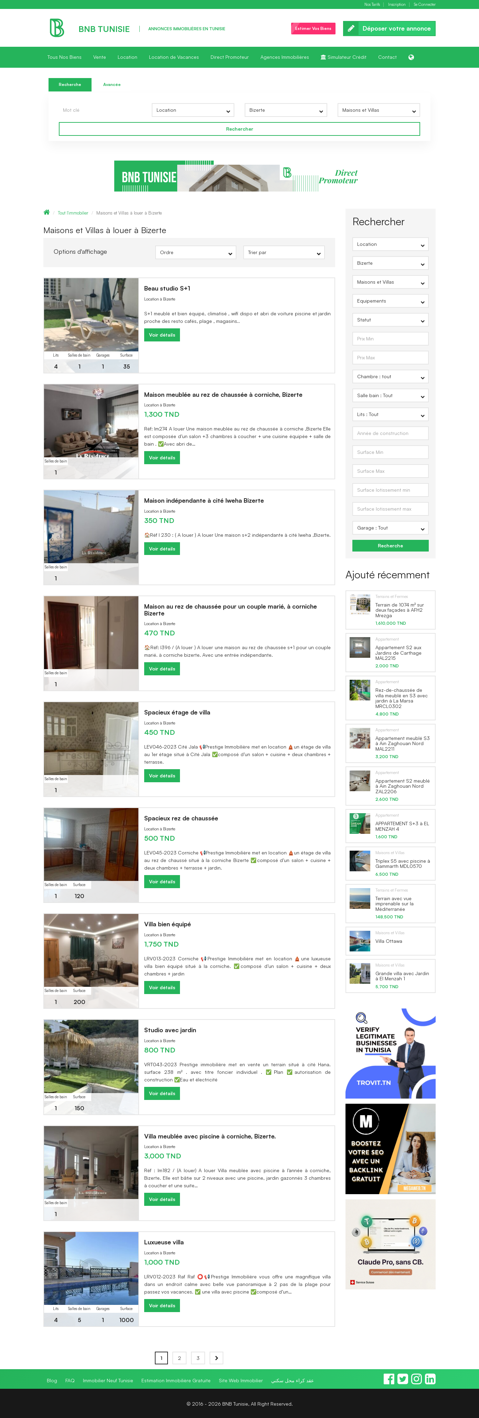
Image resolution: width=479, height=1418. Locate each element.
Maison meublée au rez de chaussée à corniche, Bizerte (223, 394)
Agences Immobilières (284, 57)
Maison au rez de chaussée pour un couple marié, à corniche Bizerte (230, 609)
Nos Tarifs (372, 4)
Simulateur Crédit (343, 57)
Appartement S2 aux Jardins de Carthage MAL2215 (398, 652)
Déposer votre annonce (389, 28)
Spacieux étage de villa (177, 712)
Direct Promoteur (230, 57)
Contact (387, 57)
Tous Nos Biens (64, 57)
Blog (52, 1380)
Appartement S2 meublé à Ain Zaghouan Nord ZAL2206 (402, 786)
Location (127, 57)
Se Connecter (425, 4)
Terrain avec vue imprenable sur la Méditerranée (394, 903)
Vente (99, 57)
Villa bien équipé (167, 924)
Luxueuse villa (164, 1242)
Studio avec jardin (170, 1030)
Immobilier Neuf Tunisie (108, 1380)
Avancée (112, 84)
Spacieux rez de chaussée (181, 818)
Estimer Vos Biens (313, 28)
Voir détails (162, 335)
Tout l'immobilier (73, 213)
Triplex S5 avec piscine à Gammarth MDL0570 (402, 863)
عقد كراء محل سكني (292, 1380)
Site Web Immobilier (241, 1380)
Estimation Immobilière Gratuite (176, 1380)
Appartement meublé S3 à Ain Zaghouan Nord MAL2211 (402, 743)
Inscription (397, 4)
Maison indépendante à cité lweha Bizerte (204, 500)
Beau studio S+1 (167, 288)
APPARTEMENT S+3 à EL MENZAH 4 (402, 825)
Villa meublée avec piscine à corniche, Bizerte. (210, 1136)
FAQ (70, 1380)
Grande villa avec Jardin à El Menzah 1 (402, 975)
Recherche (70, 84)
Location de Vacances (174, 57)
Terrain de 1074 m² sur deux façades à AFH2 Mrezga (399, 610)
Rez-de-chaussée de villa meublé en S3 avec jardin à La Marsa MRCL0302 (401, 698)
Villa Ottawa (388, 941)
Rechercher (239, 129)
